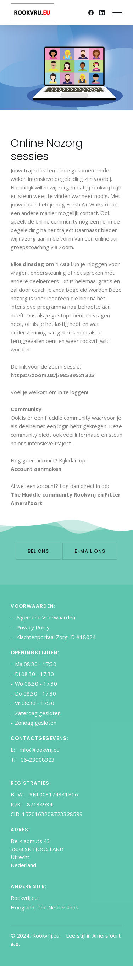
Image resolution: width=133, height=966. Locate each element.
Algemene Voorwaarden (45, 617)
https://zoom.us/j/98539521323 (53, 375)
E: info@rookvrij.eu (35, 749)
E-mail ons (89, 551)
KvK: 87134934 (31, 804)
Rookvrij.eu (24, 897)
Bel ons (38, 551)
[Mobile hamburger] (117, 12)
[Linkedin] (102, 12)
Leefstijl (75, 935)
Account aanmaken (36, 468)
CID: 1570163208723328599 (47, 813)
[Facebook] (91, 12)
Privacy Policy (32, 627)
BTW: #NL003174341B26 (44, 794)
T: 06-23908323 (33, 759)
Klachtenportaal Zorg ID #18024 (55, 636)
